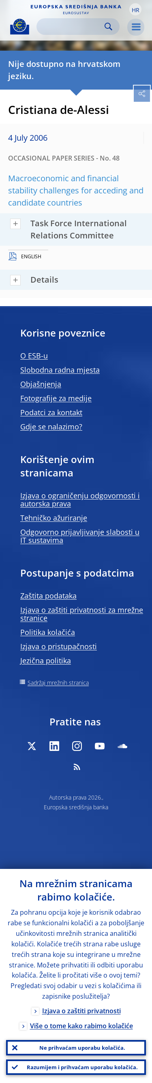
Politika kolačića (47, 632)
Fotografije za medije (56, 398)
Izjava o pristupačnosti (58, 646)
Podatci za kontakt (51, 412)
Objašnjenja (40, 384)
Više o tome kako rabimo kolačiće (81, 1025)
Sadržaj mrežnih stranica (58, 682)
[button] (135, 9)
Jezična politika (45, 660)
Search (108, 26)
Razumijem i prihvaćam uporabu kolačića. (82, 1067)
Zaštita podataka (48, 595)
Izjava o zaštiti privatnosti (81, 1010)
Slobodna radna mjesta (60, 370)
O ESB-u (34, 355)
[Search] (71, 26)
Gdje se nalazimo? (51, 426)
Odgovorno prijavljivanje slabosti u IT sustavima (79, 536)
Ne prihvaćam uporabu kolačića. (82, 1047)
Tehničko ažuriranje (53, 518)
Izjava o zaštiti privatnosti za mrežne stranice (81, 614)
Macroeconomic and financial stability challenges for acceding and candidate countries (75, 190)
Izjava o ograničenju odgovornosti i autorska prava (80, 499)
